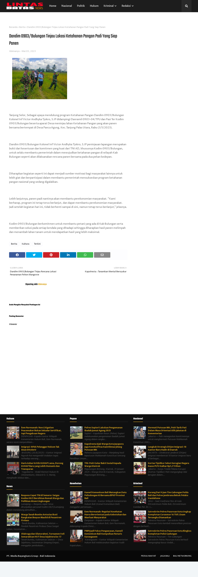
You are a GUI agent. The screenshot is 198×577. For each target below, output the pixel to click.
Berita (22, 27)
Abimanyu (14, 51)
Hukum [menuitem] (94, 6)
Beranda (13, 27)
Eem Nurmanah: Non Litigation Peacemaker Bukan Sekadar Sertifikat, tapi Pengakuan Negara (41, 430)
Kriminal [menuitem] (109, 6)
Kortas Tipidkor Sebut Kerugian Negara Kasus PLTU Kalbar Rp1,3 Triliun (168, 465)
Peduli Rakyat (148, 556)
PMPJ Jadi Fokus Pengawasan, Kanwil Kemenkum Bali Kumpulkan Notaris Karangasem (103, 534)
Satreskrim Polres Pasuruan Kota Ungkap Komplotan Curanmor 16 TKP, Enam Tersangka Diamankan (169, 514)
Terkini (37, 244)
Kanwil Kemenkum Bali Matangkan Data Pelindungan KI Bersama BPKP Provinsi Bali (105, 495)
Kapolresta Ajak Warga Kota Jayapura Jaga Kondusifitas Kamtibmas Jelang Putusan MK (104, 447)
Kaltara (25, 244)
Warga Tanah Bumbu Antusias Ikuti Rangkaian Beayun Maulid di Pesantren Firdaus (41, 517)
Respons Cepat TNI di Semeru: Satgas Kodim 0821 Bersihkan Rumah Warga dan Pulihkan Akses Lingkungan (42, 498)
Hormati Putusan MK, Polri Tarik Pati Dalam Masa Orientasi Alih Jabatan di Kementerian (167, 430)
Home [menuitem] (52, 6)
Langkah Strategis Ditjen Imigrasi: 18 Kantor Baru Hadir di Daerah (167, 448)
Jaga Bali (165, 556)
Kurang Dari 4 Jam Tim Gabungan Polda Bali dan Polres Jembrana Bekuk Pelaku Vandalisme (168, 495)
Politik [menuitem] (81, 6)
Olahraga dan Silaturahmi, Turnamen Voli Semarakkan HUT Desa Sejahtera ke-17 (43, 535)
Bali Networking (182, 556)
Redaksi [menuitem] (126, 6)
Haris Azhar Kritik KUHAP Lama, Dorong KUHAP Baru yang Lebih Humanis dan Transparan (42, 466)
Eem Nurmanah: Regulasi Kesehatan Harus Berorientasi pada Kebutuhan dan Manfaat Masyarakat (105, 514)
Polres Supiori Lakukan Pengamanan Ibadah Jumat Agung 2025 (103, 429)
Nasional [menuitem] (66, 6)
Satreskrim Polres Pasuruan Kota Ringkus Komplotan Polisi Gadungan (169, 532)
